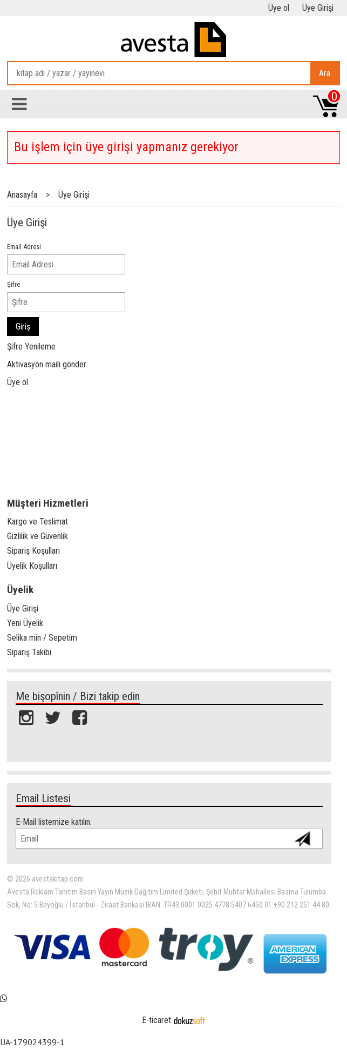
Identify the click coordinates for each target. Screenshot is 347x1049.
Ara (324, 73)
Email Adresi (24, 247)
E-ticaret (156, 1020)
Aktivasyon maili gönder (46, 364)
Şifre (13, 284)
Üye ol (17, 382)
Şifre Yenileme (31, 346)
